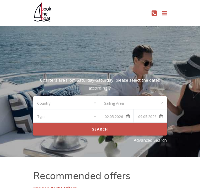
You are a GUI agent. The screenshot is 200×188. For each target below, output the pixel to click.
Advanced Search (150, 140)
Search (100, 129)
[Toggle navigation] (164, 13)
